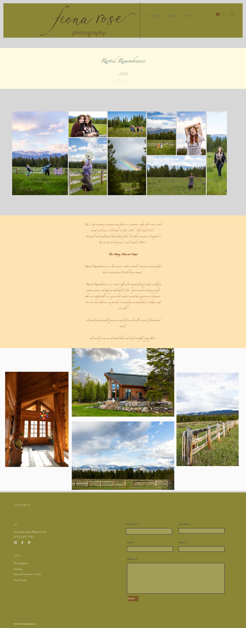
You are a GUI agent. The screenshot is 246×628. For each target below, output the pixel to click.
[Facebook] (22, 542)
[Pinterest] (29, 542)
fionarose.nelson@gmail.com (30, 532)
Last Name (184, 524)
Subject (182, 542)
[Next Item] (221, 153)
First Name (131, 524)
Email (130, 542)
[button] (232, 13)
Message (131, 559)
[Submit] (133, 598)
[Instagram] (15, 542)
